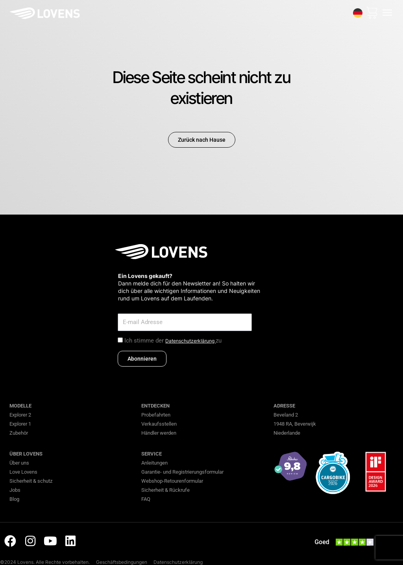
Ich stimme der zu (173, 340)
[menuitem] (357, 13)
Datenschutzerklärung (190, 341)
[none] (357, 13)
